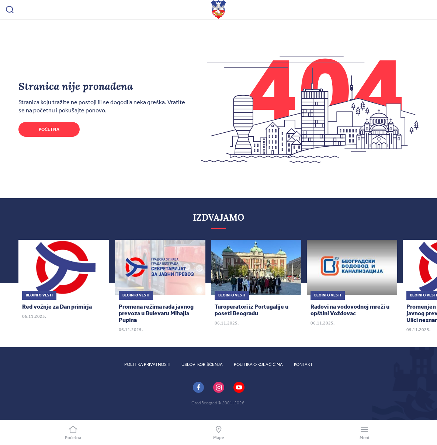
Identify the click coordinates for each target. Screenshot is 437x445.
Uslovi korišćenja (202, 364)
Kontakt (303, 364)
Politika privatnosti (147, 364)
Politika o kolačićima (258, 364)
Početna (49, 129)
